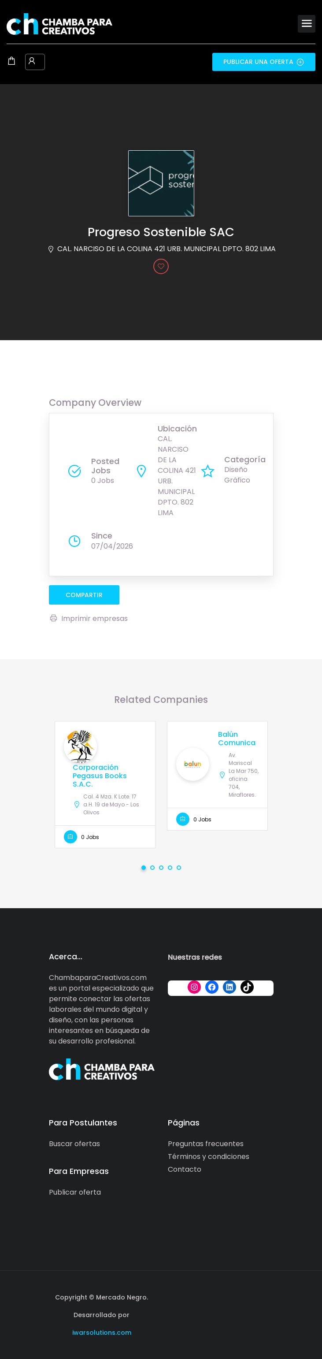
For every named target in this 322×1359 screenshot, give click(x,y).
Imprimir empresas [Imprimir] (88, 618)
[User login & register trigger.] (32, 61)
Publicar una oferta (263, 61)
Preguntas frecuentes (206, 1144)
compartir (84, 594)
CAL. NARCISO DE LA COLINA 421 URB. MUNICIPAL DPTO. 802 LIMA (166, 249)
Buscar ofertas (74, 1144)
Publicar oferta (75, 1192)
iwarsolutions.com (101, 1332)
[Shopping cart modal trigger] (11, 61)
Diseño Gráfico (237, 474)
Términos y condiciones (208, 1156)
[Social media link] (266, 1296)
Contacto (184, 1169)
